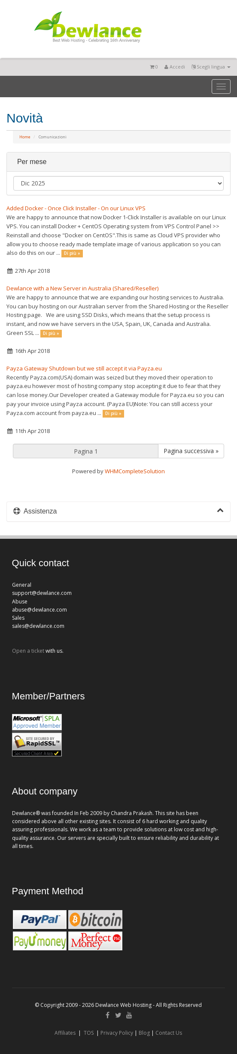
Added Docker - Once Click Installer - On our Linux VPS (76, 208)
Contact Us (168, 1032)
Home (24, 137)
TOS (89, 1032)
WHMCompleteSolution (135, 471)
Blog (144, 1032)
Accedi (174, 66)
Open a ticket (28, 650)
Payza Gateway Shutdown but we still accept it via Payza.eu (84, 368)
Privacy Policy (116, 1032)
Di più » (72, 253)
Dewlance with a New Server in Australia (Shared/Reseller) (82, 288)
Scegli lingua (211, 66)
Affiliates (65, 1032)
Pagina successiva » (191, 451)
